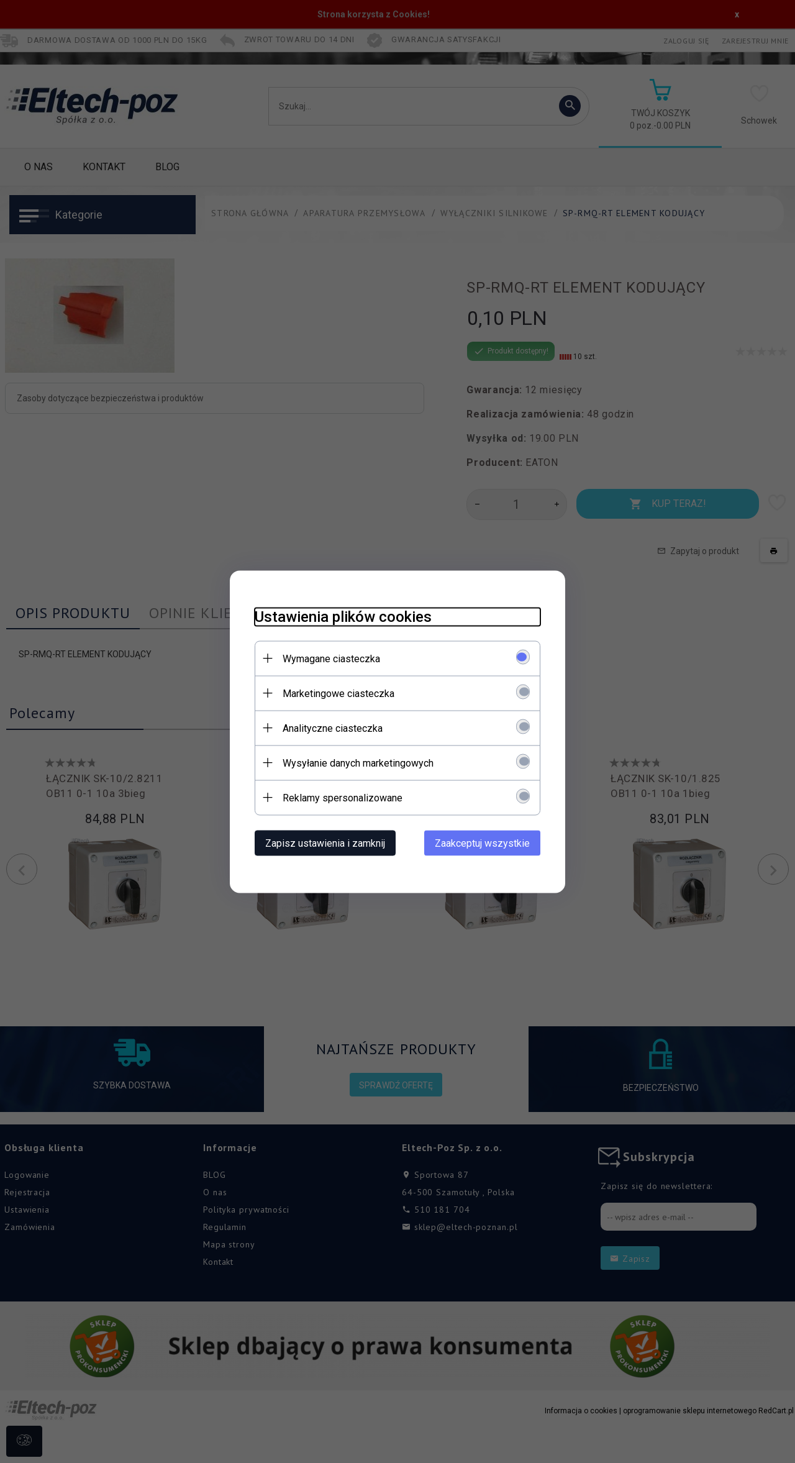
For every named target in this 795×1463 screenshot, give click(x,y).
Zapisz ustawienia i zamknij (325, 843)
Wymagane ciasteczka (331, 658)
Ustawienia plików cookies (343, 616)
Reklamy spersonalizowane (342, 797)
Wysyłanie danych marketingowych (358, 762)
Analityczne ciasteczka (333, 728)
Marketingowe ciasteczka (338, 693)
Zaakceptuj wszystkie (482, 843)
